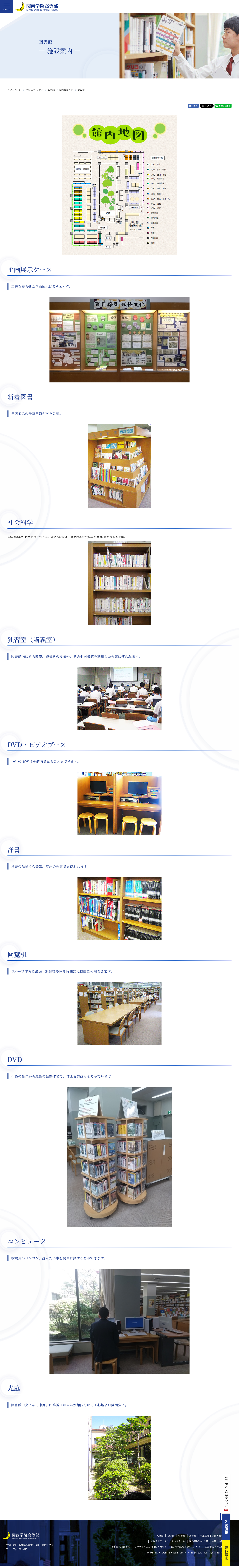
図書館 (51, 89)
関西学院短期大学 (198, 1541)
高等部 (192, 1535)
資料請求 (234, 1553)
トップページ (14, 89)
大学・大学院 (219, 1541)
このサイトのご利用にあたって (150, 1546)
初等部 (170, 1535)
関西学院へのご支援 (215, 1546)
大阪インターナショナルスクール (167, 1541)
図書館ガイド (66, 89)
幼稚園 (160, 1535)
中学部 (181, 1535)
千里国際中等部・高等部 (213, 1535)
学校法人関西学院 (121, 1546)
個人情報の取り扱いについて (186, 1546)
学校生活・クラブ (35, 89)
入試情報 (234, 1527)
